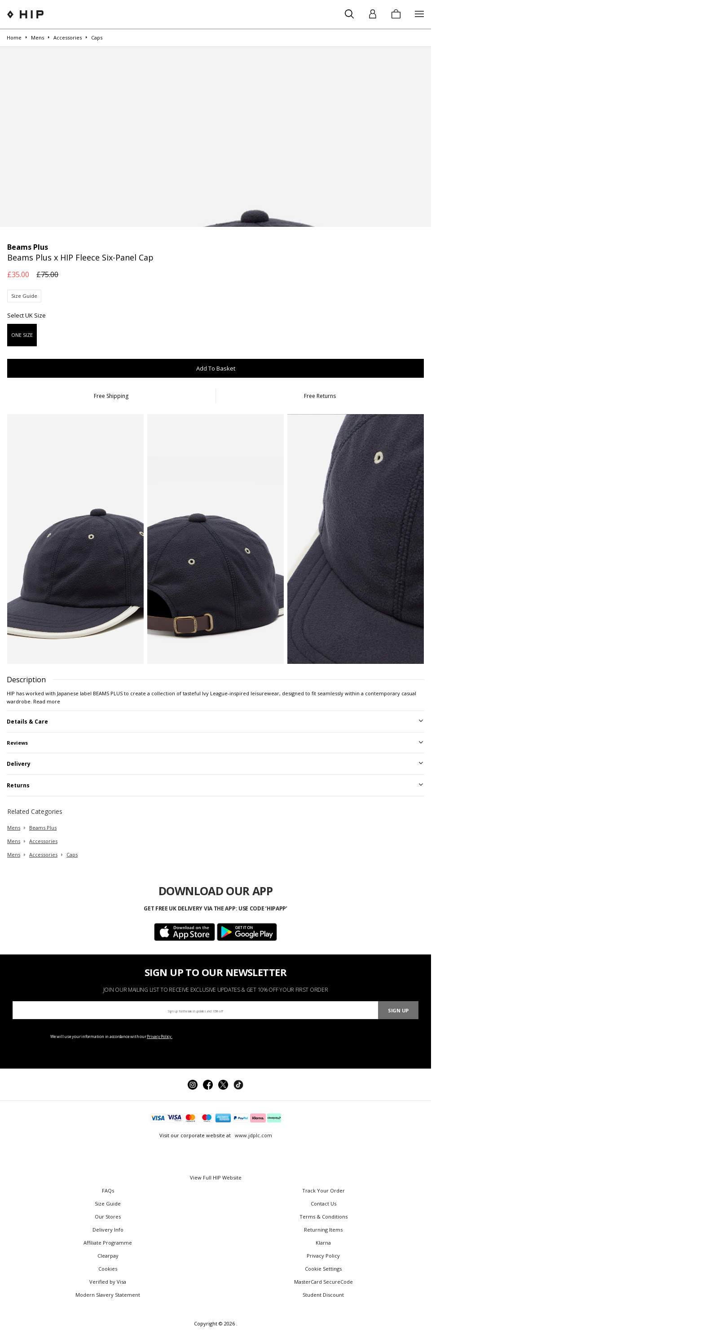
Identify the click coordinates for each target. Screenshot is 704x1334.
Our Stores (108, 1216)
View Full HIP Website (216, 1177)
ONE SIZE (22, 334)
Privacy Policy (323, 1255)
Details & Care (27, 721)
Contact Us (323, 1203)
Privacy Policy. (159, 1036)
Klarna (323, 1242)
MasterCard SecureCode (323, 1281)
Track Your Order (323, 1190)
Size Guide (24, 295)
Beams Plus (43, 827)
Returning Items (323, 1229)
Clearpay (108, 1255)
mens (13, 827)
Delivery (19, 764)
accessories (43, 841)
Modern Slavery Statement (107, 1294)
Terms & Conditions (323, 1216)
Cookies (107, 1268)
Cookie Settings (323, 1268)
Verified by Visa (107, 1281)
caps (72, 854)
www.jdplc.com (252, 1135)
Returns (18, 785)
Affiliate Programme (108, 1242)
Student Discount (323, 1294)
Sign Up (398, 1010)
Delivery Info (107, 1229)
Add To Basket (215, 368)
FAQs (108, 1190)
